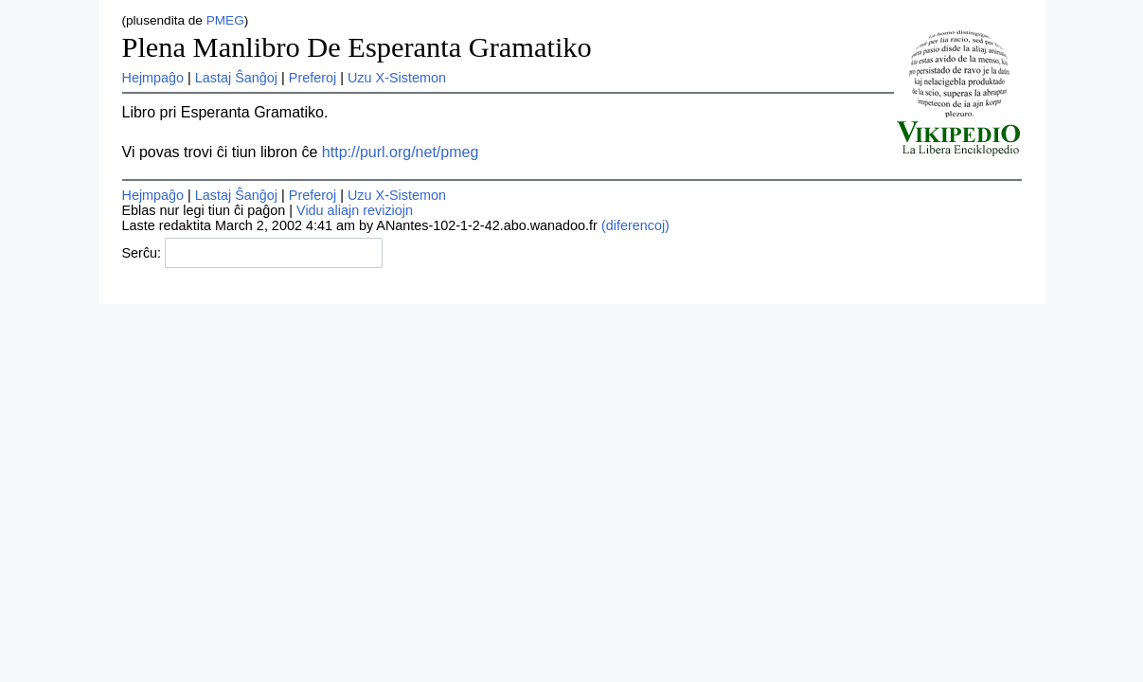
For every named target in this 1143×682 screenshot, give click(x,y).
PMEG (225, 20)
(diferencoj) (635, 225)
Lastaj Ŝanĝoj (236, 77)
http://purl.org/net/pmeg (400, 152)
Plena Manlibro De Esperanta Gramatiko (357, 47)
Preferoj (312, 77)
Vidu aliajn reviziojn (354, 210)
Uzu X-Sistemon (397, 77)
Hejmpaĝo (153, 77)
